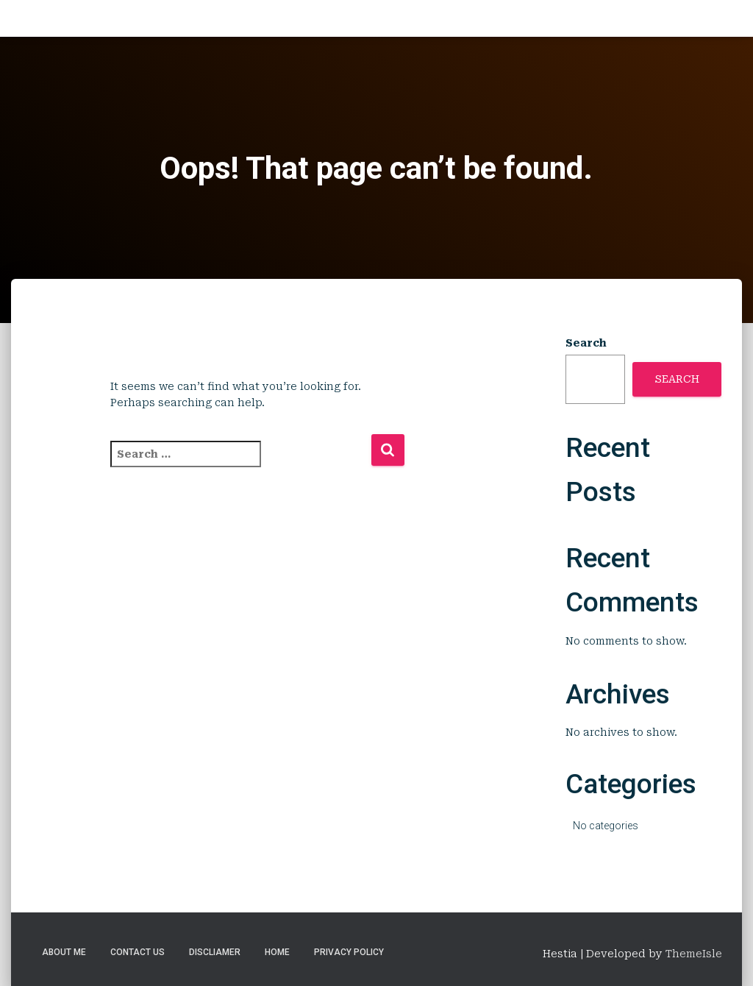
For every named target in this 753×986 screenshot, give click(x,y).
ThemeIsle (693, 954)
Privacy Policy (349, 952)
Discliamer (214, 952)
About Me (64, 952)
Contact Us (137, 952)
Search (586, 343)
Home (277, 952)
